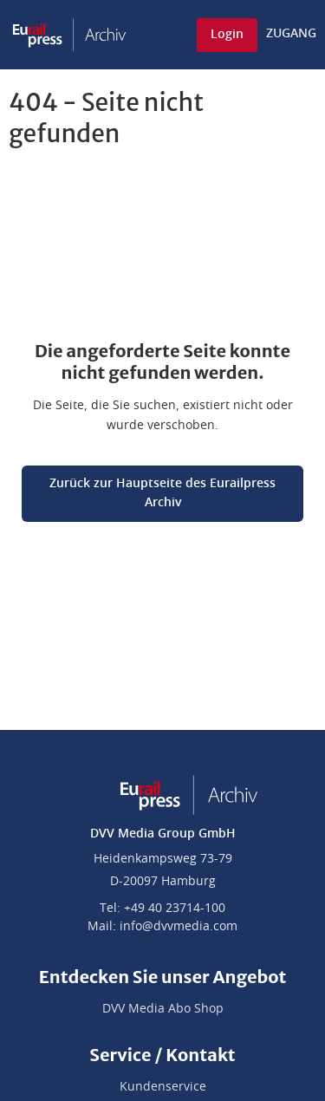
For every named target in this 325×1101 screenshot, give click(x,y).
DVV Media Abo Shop (163, 1009)
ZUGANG (291, 34)
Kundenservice (163, 1087)
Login (227, 35)
